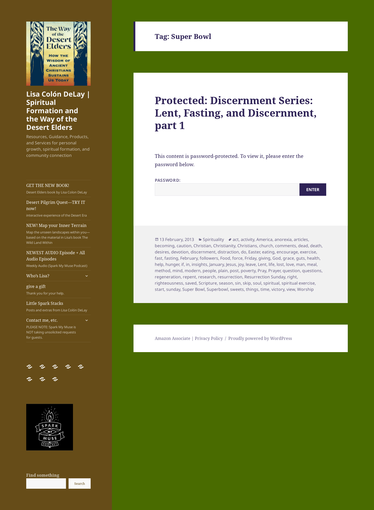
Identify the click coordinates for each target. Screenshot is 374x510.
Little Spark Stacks (58, 306)
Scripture (208, 283)
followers (209, 258)
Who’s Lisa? (37, 276)
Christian (202, 246)
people (209, 270)
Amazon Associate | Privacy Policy (189, 338)
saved (191, 283)
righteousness (169, 283)
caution (184, 246)
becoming (165, 246)
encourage (287, 252)
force (237, 258)
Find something (42, 475)
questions (312, 270)
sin (238, 283)
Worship (305, 289)
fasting (171, 258)
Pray (262, 270)
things (252, 289)
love (290, 264)
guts (300, 258)
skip (247, 283)
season (226, 283)
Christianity (224, 246)
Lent (262, 264)
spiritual (271, 283)
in (188, 264)
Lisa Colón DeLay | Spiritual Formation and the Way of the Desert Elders (58, 110)
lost (280, 264)
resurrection (230, 277)
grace (288, 258)
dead (303, 246)
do (243, 252)
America (264, 239)
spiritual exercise (298, 283)
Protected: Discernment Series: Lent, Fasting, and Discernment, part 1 (236, 112)
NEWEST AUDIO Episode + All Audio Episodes (58, 259)
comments (285, 246)
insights (199, 264)
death (316, 246)
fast (158, 258)
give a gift (58, 290)
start (159, 289)
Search (79, 483)
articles (301, 239)
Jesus (231, 264)
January (216, 264)
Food (225, 258)
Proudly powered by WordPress (260, 338)
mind (177, 270)
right (292, 277)
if (182, 264)
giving (264, 258)
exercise (308, 252)
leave (251, 264)
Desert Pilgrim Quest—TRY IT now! (58, 208)
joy (241, 264)
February (189, 258)
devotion (180, 252)
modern (193, 270)
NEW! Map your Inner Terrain (58, 234)
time (265, 289)
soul (257, 283)
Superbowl (217, 289)
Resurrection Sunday (264, 277)
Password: (240, 186)
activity (247, 239)
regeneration (168, 277)
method (162, 270)
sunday (173, 289)
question (291, 270)
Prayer (274, 270)
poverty (248, 270)
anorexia (283, 239)
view (290, 289)
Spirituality (213, 239)
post (234, 270)
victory (277, 289)
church (266, 246)
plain (223, 270)
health (313, 258)
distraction (228, 252)
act (236, 239)
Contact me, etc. (53, 328)
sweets (237, 289)
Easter (254, 252)
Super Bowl (193, 289)
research (207, 277)
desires (162, 252)
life (272, 264)
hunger (172, 264)
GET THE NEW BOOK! (58, 189)
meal (312, 264)
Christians (247, 246)
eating (268, 252)
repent (189, 277)
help (159, 264)
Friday (250, 258)
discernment (203, 252)
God (276, 258)
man (300, 264)
